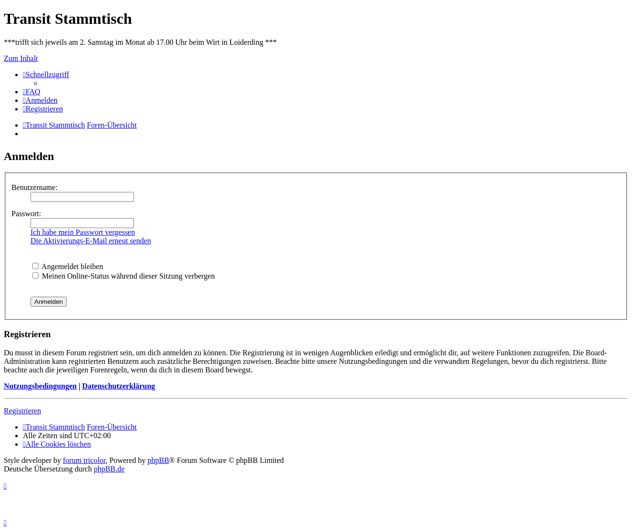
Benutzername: (34, 187)
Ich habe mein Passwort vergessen (83, 232)
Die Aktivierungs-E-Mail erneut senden (91, 241)
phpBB (158, 460)
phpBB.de (109, 469)
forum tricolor (84, 460)
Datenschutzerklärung (118, 386)
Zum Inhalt (21, 58)
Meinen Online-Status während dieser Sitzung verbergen (123, 276)
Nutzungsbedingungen (40, 386)
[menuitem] (32, 92)
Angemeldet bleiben (67, 266)
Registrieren (22, 411)
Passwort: (26, 214)
